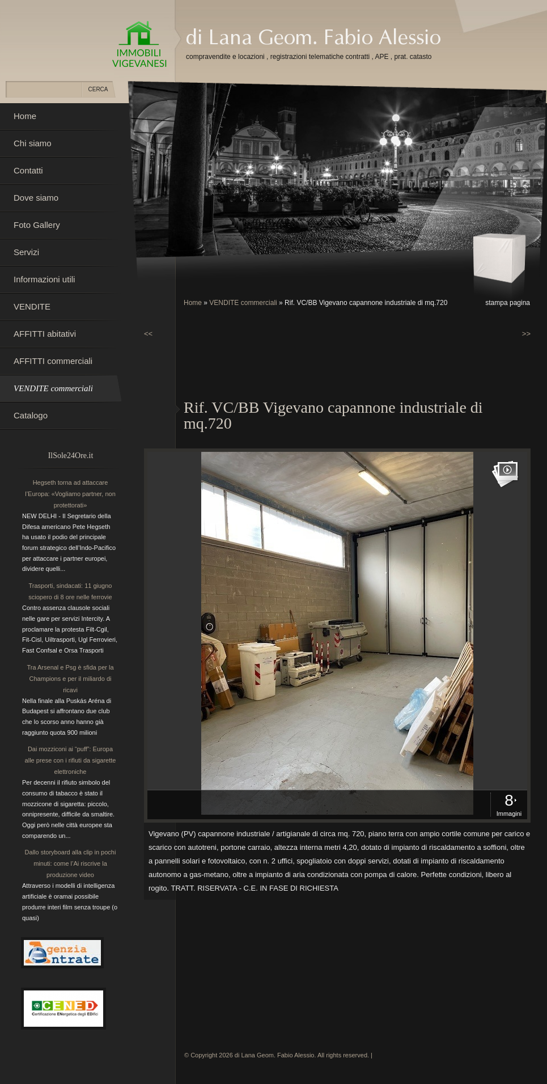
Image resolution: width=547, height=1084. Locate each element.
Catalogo (31, 415)
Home (193, 303)
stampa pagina (507, 303)
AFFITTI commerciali (53, 361)
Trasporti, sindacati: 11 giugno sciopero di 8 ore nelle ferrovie (70, 591)
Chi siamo (33, 143)
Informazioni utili (44, 279)
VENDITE (32, 306)
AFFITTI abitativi (45, 333)
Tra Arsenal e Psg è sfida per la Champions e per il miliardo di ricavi (70, 678)
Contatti (28, 170)
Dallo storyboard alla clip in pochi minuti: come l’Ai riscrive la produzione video (70, 863)
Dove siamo (36, 197)
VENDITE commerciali (243, 303)
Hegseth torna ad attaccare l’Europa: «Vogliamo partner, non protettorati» (70, 494)
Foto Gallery (37, 225)
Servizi (26, 252)
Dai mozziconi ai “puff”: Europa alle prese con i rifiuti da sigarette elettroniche (70, 760)
